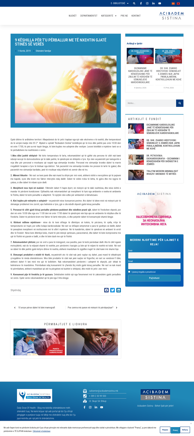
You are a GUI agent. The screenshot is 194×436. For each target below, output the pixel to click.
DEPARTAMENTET (88, 15)
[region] (97, 429)
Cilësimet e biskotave (56, 432)
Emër (130, 250)
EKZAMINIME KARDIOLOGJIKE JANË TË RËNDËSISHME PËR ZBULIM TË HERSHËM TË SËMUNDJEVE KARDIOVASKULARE (140, 75)
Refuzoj (168, 430)
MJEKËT (73, 15)
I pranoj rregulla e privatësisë (142, 272)
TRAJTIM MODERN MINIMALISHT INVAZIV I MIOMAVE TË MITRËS (162, 172)
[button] (134, 3)
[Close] (191, 424)
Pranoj (183, 430)
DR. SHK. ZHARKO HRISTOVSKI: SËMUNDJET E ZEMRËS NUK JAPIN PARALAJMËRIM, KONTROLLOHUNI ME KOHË (168, 74)
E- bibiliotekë (120, 3)
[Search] (179, 103)
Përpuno (151, 430)
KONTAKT (136, 15)
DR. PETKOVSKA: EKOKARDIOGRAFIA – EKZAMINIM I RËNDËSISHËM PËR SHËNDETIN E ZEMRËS (163, 160)
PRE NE (124, 15)
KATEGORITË (109, 15)
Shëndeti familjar (43, 50)
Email (130, 261)
